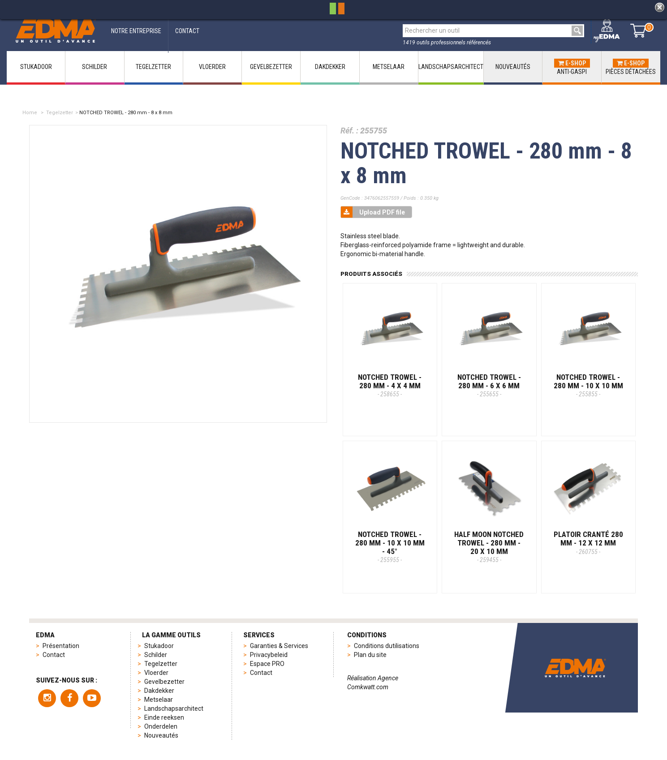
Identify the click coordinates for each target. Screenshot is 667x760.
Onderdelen (160, 726)
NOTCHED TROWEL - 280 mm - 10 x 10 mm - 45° (390, 546)
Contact (54, 654)
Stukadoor (159, 645)
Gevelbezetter (164, 681)
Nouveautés (161, 735)
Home (29, 113)
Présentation (61, 645)
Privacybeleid (269, 654)
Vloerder (156, 672)
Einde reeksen (164, 717)
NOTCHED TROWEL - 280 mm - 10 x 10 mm (588, 385)
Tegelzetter (59, 113)
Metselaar (158, 699)
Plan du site (370, 654)
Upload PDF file (373, 212)
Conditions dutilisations (386, 645)
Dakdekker (159, 690)
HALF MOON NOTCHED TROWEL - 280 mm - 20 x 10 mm (489, 546)
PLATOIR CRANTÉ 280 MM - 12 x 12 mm (588, 542)
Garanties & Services (279, 645)
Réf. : (349, 130)
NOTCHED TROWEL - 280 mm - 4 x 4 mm (390, 385)
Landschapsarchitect (173, 708)
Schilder (155, 654)
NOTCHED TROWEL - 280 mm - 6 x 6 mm (489, 385)
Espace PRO (267, 663)
